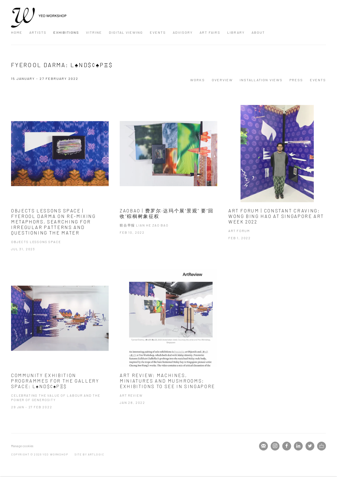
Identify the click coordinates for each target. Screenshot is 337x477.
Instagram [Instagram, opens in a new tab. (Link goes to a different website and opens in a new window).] (275, 446)
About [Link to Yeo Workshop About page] (258, 32)
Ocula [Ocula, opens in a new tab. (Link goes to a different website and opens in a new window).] (321, 446)
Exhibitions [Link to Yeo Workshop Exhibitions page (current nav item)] (66, 32)
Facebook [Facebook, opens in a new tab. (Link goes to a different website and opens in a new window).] (286, 446)
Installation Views (261, 80)
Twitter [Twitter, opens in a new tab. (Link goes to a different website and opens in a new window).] (309, 446)
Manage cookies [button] (22, 446)
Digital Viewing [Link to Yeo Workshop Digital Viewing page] (126, 32)
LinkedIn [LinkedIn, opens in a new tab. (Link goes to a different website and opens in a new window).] (298, 446)
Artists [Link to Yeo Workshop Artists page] (37, 32)
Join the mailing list (263, 446)
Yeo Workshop (38, 18)
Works (197, 80)
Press (296, 80)
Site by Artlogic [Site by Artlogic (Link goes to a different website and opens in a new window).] (89, 454)
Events (318, 80)
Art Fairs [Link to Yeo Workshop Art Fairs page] (210, 32)
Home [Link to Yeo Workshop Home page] (16, 32)
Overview (222, 80)
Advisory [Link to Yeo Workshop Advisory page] (183, 32)
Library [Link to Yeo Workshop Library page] (236, 32)
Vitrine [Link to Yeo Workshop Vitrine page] (94, 32)
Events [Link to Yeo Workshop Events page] (158, 32)
